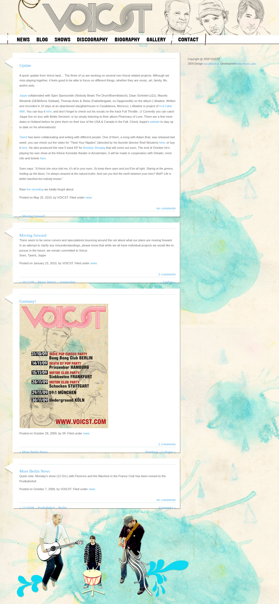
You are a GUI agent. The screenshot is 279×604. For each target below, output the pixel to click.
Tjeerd (23, 137)
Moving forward (33, 216)
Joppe (23, 95)
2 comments (167, 274)
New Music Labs (246, 63)
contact (188, 39)
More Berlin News (34, 452)
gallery (156, 39)
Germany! (27, 301)
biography (127, 39)
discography (92, 39)
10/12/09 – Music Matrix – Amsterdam (48, 282)
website (154, 121)
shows (62, 39)
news (23, 39)
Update (25, 65)
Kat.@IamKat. (211, 63)
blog (42, 39)
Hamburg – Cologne (159, 452)
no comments (166, 208)
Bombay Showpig (94, 147)
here (49, 111)
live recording (35, 189)
